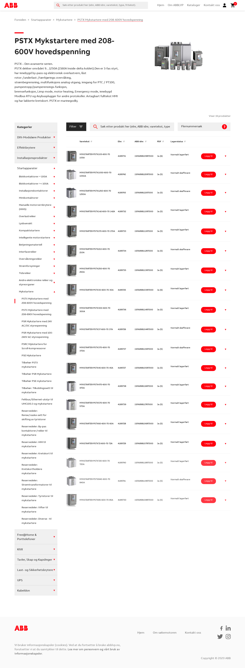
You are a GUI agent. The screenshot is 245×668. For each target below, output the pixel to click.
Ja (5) (160, 174)
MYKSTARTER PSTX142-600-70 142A (97, 212)
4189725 (122, 290)
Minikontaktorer (28, 198)
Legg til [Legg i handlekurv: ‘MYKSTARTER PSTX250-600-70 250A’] (208, 270)
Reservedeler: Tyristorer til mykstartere (37, 498)
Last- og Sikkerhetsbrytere (35, 570)
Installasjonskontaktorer (33, 191)
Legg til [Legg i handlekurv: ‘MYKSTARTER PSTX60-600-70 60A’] (208, 424)
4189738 (122, 386)
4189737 (122, 349)
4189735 (122, 270)
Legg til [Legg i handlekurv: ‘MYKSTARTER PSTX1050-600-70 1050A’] (208, 174)
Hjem (160, 5)
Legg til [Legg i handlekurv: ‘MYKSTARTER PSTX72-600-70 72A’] (208, 444)
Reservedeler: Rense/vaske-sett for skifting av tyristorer (34, 415)
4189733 (122, 231)
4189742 (122, 174)
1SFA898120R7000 (144, 174)
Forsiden (20, 20)
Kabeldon (23, 590)
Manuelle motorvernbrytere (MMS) (35, 207)
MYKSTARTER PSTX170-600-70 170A (97, 231)
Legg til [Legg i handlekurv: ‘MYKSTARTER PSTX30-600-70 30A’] (208, 290)
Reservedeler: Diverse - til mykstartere (36, 521)
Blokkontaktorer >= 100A (33, 184)
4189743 (122, 193)
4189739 (122, 404)
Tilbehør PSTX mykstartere (30, 365)
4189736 (122, 310)
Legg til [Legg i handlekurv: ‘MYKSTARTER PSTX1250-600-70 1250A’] (208, 193)
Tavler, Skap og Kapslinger (34, 559)
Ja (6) (160, 156)
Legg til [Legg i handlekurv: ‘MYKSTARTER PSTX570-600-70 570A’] (208, 404)
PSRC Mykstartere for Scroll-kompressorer (34, 346)
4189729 (122, 444)
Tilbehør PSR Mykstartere (37, 374)
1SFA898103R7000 (144, 290)
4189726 (122, 329)
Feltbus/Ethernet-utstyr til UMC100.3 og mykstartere (37, 402)
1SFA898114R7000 (144, 310)
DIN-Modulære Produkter (34, 137)
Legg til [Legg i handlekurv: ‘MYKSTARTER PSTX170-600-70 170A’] (208, 231)
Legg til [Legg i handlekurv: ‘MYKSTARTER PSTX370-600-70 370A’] (208, 349)
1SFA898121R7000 (144, 193)
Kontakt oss (212, 5)
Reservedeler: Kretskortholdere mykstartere (32, 469)
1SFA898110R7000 (144, 212)
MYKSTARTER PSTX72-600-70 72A (96, 444)
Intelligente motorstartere (34, 238)
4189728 (122, 424)
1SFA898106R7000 (144, 424)
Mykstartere (64, 20)
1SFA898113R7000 (144, 270)
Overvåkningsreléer (30, 259)
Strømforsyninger (29, 266)
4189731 (122, 156)
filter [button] (76, 127)
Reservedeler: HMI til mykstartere (34, 444)
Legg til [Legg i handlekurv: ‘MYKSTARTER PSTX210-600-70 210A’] (208, 251)
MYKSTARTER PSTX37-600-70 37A (96, 329)
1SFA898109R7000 (144, 156)
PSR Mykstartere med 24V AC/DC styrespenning (37, 323)
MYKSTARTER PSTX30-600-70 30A (97, 290)
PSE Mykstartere (31, 356)
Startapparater (41, 20)
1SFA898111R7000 (144, 231)
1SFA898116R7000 (144, 386)
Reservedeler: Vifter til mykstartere (35, 509)
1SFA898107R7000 (144, 444)
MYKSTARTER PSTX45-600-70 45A (96, 368)
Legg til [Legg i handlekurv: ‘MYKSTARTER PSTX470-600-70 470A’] (208, 386)
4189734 (122, 251)
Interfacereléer (27, 252)
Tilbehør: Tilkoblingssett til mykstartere (37, 390)
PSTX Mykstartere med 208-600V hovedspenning (37, 301)
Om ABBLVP (176, 5)
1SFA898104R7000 (144, 329)
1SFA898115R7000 (144, 349)
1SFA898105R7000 (144, 368)
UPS (20, 580)
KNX (20, 549)
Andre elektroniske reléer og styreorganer (35, 282)
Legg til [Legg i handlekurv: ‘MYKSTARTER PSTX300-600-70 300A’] (208, 310)
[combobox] (101, 5)
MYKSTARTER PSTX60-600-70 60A (97, 424)
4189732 (122, 212)
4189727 (122, 368)
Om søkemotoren (164, 632)
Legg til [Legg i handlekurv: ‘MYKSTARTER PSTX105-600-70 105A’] (208, 156)
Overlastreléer (27, 216)
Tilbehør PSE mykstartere (37, 381)
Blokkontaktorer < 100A (33, 177)
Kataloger (193, 5)
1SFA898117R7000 (144, 404)
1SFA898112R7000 (144, 251)
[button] (225, 156)
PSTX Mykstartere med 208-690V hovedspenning (36, 312)
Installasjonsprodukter (32, 158)
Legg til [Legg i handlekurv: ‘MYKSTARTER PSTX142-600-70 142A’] (208, 212)
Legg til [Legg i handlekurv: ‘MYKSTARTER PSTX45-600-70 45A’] (208, 368)
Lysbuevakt (25, 223)
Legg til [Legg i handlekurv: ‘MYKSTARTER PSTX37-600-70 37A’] (208, 329)
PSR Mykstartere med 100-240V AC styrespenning (37, 335)
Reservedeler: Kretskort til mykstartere (37, 455)
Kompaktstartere (29, 231)
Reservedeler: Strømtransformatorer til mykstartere (37, 484)
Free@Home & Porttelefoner (26, 537)
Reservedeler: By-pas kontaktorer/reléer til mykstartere (34, 431)
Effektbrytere (26, 147)
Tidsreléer (25, 273)
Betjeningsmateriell (30, 245)
